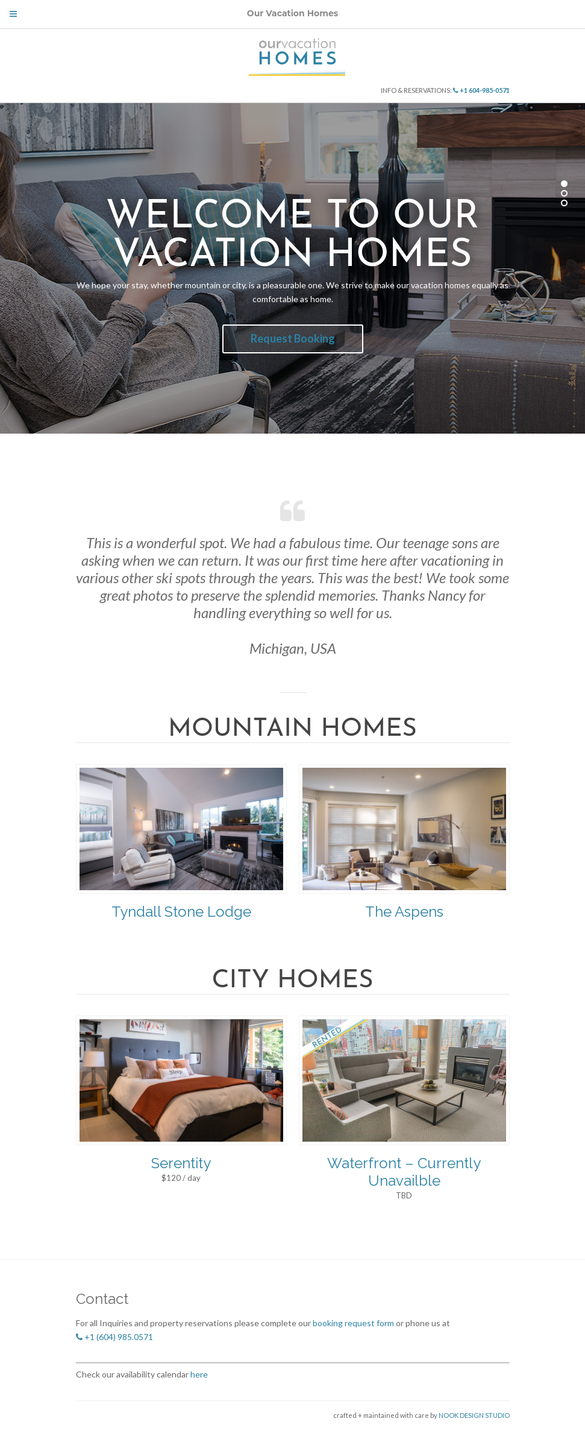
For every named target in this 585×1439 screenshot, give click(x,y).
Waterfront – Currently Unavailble (404, 1171)
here (198, 1374)
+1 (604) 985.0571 (114, 1337)
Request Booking (293, 338)
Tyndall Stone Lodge (181, 911)
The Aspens (404, 911)
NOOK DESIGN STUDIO (473, 1415)
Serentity (181, 1163)
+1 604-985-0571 (481, 90)
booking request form (353, 1323)
